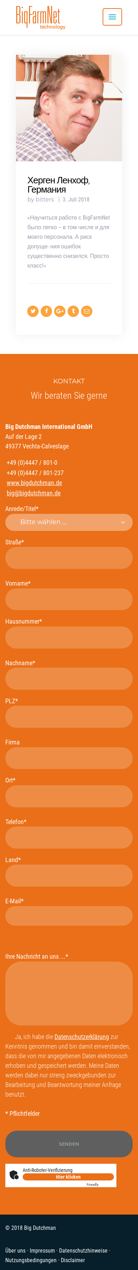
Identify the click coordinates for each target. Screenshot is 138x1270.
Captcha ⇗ (100, 1184)
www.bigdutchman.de (34, 482)
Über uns (15, 1250)
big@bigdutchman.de (34, 493)
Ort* (69, 791)
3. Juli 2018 (76, 199)
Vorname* (69, 595)
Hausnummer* (69, 633)
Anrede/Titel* (69, 518)
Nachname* (69, 674)
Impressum (42, 1250)
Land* (69, 871)
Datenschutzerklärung (81, 1036)
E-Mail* (69, 911)
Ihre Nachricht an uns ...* (69, 989)
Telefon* (69, 833)
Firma (69, 753)
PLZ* (69, 712)
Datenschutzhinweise (83, 1250)
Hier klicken (68, 1177)
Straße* (69, 553)
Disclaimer (73, 1260)
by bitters (41, 199)
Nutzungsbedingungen (31, 1260)
